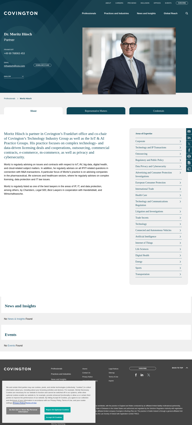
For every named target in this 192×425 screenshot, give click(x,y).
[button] (177, 306)
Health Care (141, 195)
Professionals (9, 98)
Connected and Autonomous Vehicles (153, 230)
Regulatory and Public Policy (149, 160)
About (108, 3)
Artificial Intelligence (145, 236)
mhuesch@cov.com (14, 66)
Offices (157, 3)
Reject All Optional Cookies (57, 410)
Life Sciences (141, 249)
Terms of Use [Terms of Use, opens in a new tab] (31, 403)
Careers (119, 3)
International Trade (144, 189)
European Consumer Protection (150, 182)
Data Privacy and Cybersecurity (150, 166)
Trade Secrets (142, 217)
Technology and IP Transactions (150, 147)
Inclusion (145, 3)
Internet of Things (144, 242)
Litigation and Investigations (149, 211)
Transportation (142, 274)
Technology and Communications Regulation (151, 203)
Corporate (140, 141)
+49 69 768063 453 (14, 53)
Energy (138, 261)
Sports (138, 268)
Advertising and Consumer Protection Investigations (153, 174)
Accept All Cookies (54, 417)
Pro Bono (132, 3)
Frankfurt (9, 50)
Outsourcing (141, 153)
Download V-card (42, 65)
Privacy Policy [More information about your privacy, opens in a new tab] (19, 403)
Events (168, 3)
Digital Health (142, 255)
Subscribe (182, 3)
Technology (141, 224)
